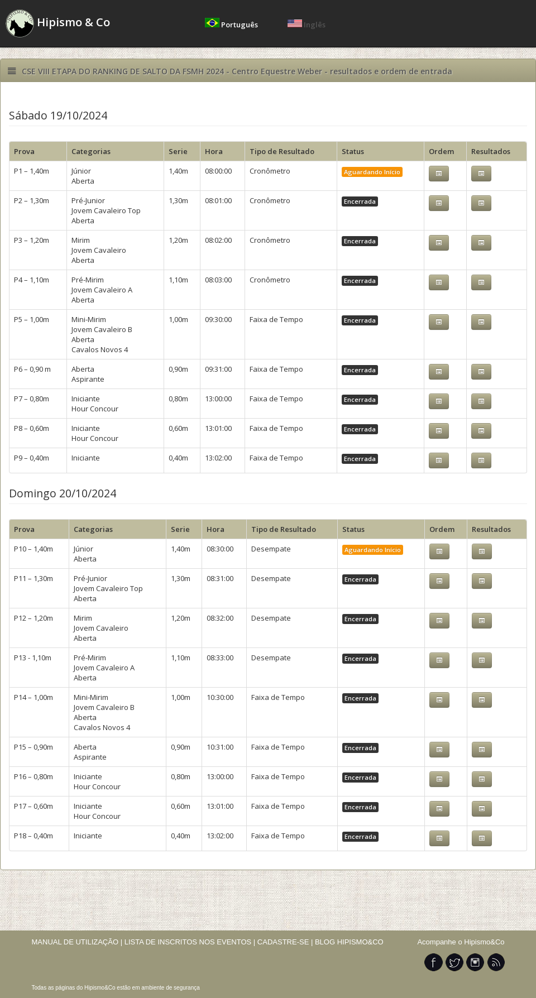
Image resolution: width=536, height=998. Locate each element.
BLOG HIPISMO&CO (349, 942)
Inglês (307, 25)
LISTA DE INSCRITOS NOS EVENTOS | (190, 942)
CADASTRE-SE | (286, 942)
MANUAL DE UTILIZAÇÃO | (77, 942)
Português (232, 25)
